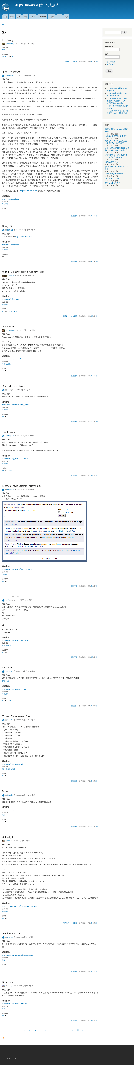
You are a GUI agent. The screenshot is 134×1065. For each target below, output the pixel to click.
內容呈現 (5, 204)
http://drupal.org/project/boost (13, 810)
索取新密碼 (111, 64)
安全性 (4, 49)
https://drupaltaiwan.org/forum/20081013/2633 (19, 906)
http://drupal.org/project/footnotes (14, 689)
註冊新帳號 (111, 62)
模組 (25, 17)
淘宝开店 (7, 226)
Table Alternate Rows (13, 386)
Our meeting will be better (114, 174)
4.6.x (15, 311)
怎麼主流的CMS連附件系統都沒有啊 (23, 271)
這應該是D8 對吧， (112, 162)
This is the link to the (112, 178)
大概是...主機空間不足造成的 (116, 136)
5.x (10, 56)
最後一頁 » (80, 1030)
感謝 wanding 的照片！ (113, 183)
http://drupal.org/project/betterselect (15, 1004)
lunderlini (10, 671)
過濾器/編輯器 (6, 645)
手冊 (18, 17)
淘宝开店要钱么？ (12, 71)
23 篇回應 (74, 923)
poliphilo (10, 44)
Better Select (8, 982)
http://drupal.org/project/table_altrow (15, 405)
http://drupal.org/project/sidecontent (15, 459)
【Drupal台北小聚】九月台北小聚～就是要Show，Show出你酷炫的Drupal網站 (117, 101)
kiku (8, 390)
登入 (66, 17)
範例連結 (5, 681)
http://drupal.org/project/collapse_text (16, 640)
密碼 (107, 54)
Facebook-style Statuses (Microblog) (21, 485)
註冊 (96, 61)
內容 (3, 364)
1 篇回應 (74, 61)
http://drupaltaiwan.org (10, 299)
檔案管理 (5, 304)
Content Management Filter (16, 716)
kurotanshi (10, 330)
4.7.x (13, 56)
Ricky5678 (10, 436)
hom (8, 841)
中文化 (32, 17)
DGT (59, 17)
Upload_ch (7, 837)
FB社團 (52, 17)
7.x (3, 56)
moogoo (10, 986)
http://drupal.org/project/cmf (12, 764)
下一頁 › (71, 1030)
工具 (3, 815)
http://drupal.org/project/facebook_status (17, 569)
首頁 (3, 24)
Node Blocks (9, 326)
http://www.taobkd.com (29, 191)
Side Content (9, 432)
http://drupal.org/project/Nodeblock (15, 359)
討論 (5, 17)
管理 (3, 769)
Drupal (13, 1058)
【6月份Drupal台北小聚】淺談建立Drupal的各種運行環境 (117, 113)
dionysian (10, 937)
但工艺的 (10, 75)
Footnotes (7, 667)
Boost (5, 791)
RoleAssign (8, 40)
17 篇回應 (74, 316)
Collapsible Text (10, 596)
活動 (12, 17)
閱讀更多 (67, 61)
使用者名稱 (109, 46)
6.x (6, 56)
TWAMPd (42, 17)
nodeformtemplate (11, 933)
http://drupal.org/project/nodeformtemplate (17, 955)
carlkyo (11, 275)
